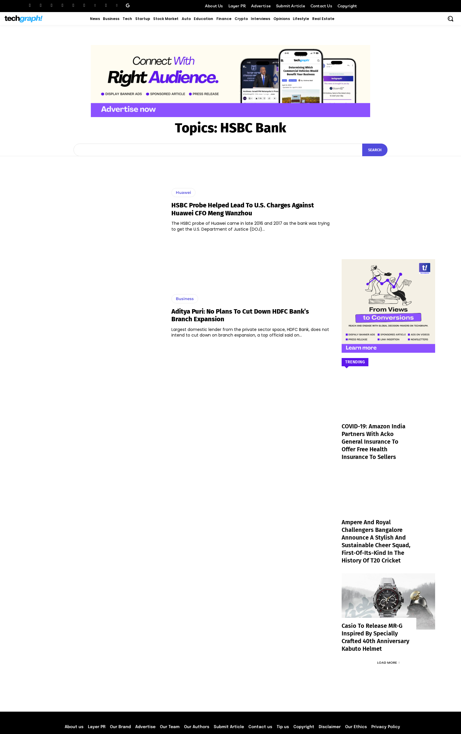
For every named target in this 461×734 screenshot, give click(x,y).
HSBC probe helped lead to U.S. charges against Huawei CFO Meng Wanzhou (242, 209)
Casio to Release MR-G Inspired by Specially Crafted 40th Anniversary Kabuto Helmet (376, 615)
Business (185, 298)
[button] (450, 18)
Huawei (183, 192)
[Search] (374, 150)
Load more (388, 636)
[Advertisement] (388, 199)
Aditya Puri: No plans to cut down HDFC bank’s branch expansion (240, 315)
